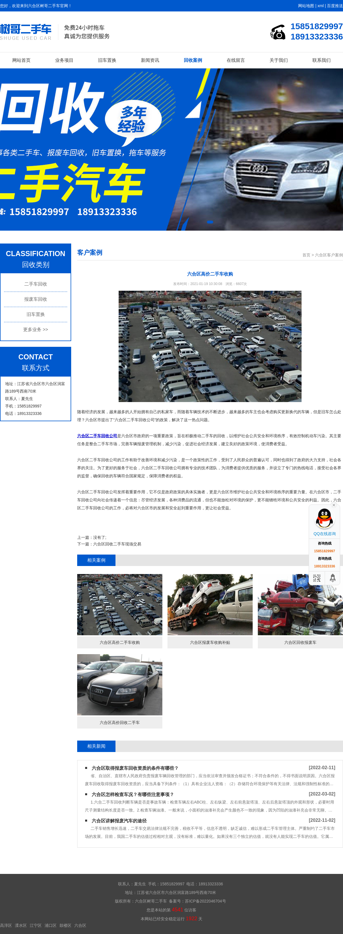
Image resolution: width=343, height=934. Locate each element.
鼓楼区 (65, 925)
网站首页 (21, 60)
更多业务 (35, 329)
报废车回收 (35, 299)
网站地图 (306, 5)
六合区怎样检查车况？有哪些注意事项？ (133, 794)
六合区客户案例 (329, 255)
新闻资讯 (150, 60)
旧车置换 (107, 60)
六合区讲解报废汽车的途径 (119, 820)
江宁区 (36, 925)
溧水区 (21, 925)
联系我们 (321, 60)
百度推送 (335, 5)
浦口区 (51, 925)
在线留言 (236, 60)
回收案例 (193, 60)
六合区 (80, 925)
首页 (306, 255)
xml (321, 5)
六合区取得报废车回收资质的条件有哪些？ (135, 768)
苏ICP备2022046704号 (205, 901)
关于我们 (279, 60)
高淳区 (6, 925)
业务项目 (64, 60)
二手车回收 (35, 284)
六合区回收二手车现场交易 (117, 544)
